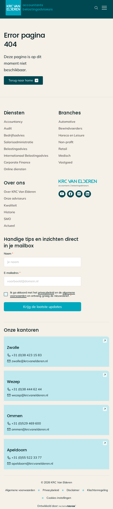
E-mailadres (12, 272)
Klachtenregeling (97, 490)
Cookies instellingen (59, 498)
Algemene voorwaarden (20, 490)
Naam (8, 253)
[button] (103, 7)
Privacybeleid (51, 490)
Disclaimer (73, 490)
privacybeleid (46, 292)
